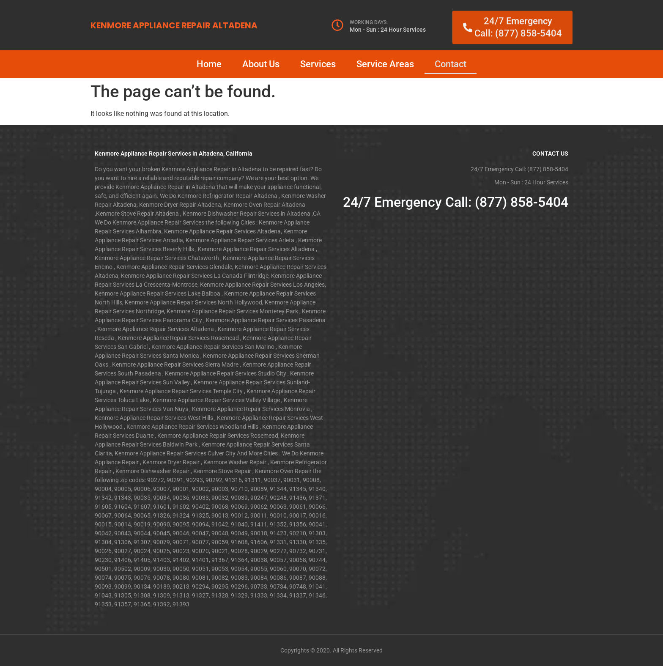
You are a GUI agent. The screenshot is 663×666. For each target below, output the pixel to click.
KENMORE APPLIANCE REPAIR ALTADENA (174, 25)
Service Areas (385, 64)
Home (209, 64)
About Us (260, 64)
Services (318, 64)
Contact (450, 64)
